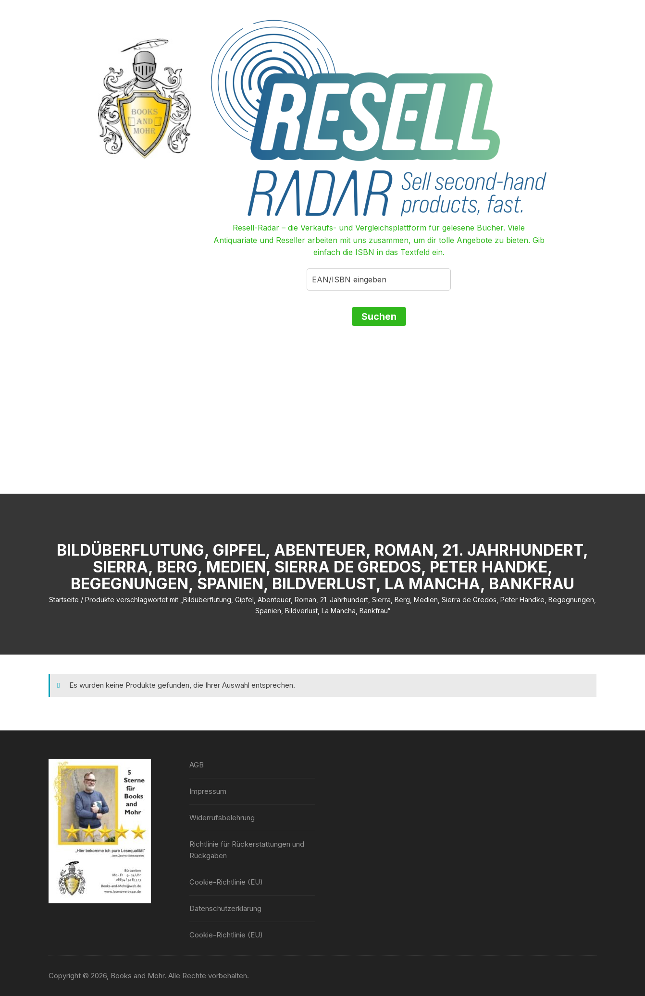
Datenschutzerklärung (225, 908)
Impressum (207, 791)
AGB (196, 764)
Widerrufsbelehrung (222, 817)
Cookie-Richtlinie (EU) (226, 882)
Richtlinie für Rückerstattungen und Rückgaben (246, 849)
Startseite (64, 599)
